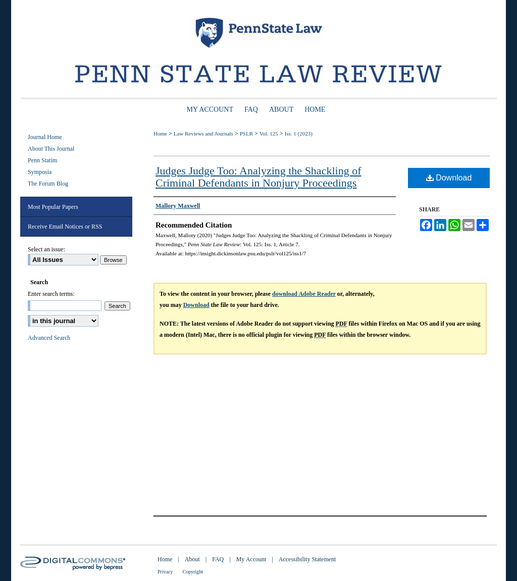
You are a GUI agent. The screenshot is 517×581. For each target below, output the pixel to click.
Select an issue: (46, 249)
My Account (251, 559)
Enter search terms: (51, 293)
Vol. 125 (269, 133)
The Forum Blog (48, 183)
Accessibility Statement (307, 559)
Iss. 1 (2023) (299, 133)
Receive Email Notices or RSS (65, 226)
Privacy (165, 571)
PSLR (246, 133)
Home (160, 133)
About (192, 559)
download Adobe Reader (304, 293)
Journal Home (45, 137)
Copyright (193, 571)
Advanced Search (49, 337)
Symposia (39, 171)
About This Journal (51, 148)
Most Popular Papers (53, 206)
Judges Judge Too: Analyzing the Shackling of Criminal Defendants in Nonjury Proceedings (258, 176)
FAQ (218, 559)
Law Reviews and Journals (203, 133)
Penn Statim (42, 160)
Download (449, 177)
